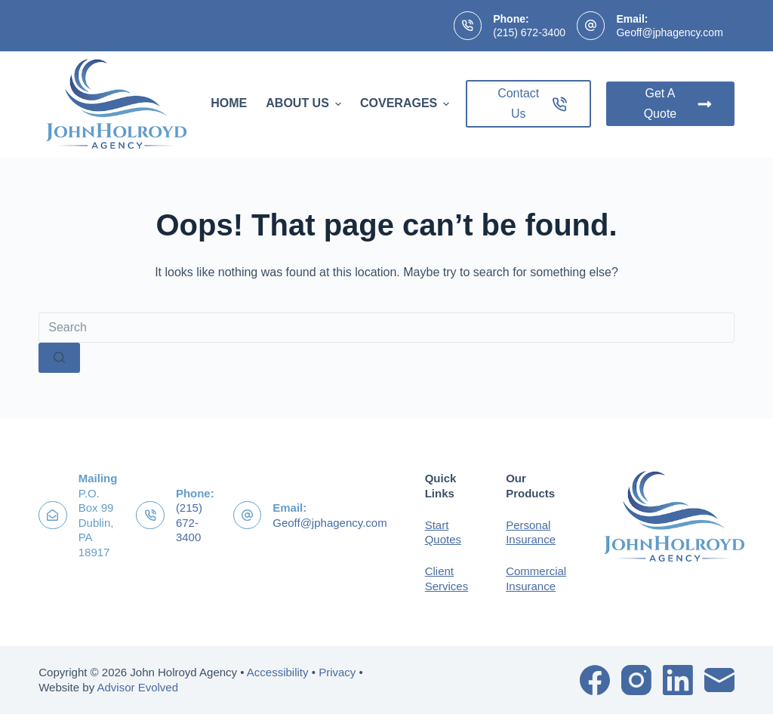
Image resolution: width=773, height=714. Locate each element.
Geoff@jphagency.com (669, 32)
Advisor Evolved (137, 687)
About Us (305, 103)
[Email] (719, 680)
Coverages (406, 103)
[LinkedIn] (678, 680)
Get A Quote (678, 103)
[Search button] (59, 358)
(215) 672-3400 (529, 32)
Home (229, 103)
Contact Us (532, 103)
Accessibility (278, 672)
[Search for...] (386, 327)
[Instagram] (636, 680)
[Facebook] (595, 680)
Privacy (337, 672)
